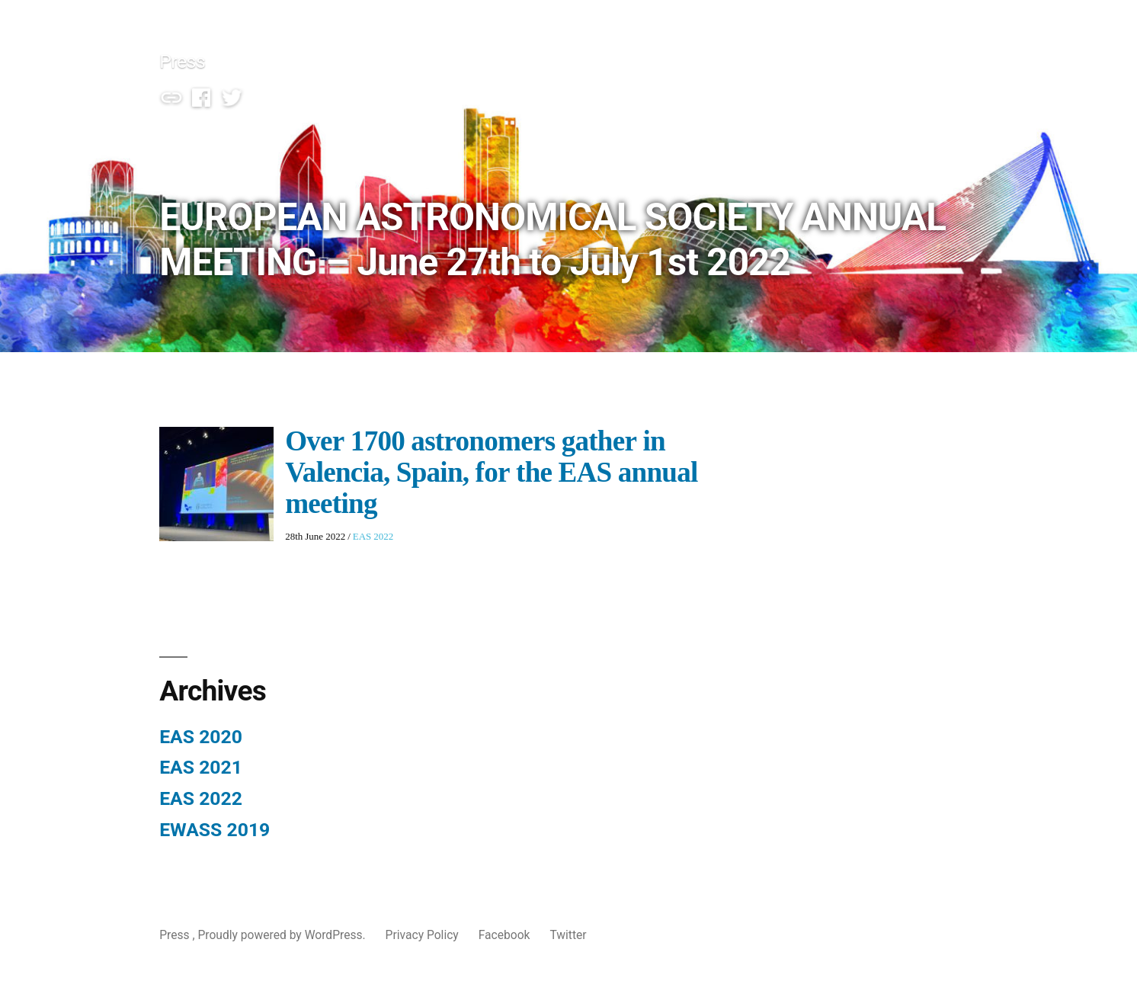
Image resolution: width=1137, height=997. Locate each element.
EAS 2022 (373, 537)
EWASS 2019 (214, 830)
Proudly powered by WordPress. (282, 935)
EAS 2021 (200, 767)
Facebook (504, 935)
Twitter (567, 935)
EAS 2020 (200, 737)
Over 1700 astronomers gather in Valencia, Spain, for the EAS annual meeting (491, 473)
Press (182, 61)
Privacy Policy (422, 935)
